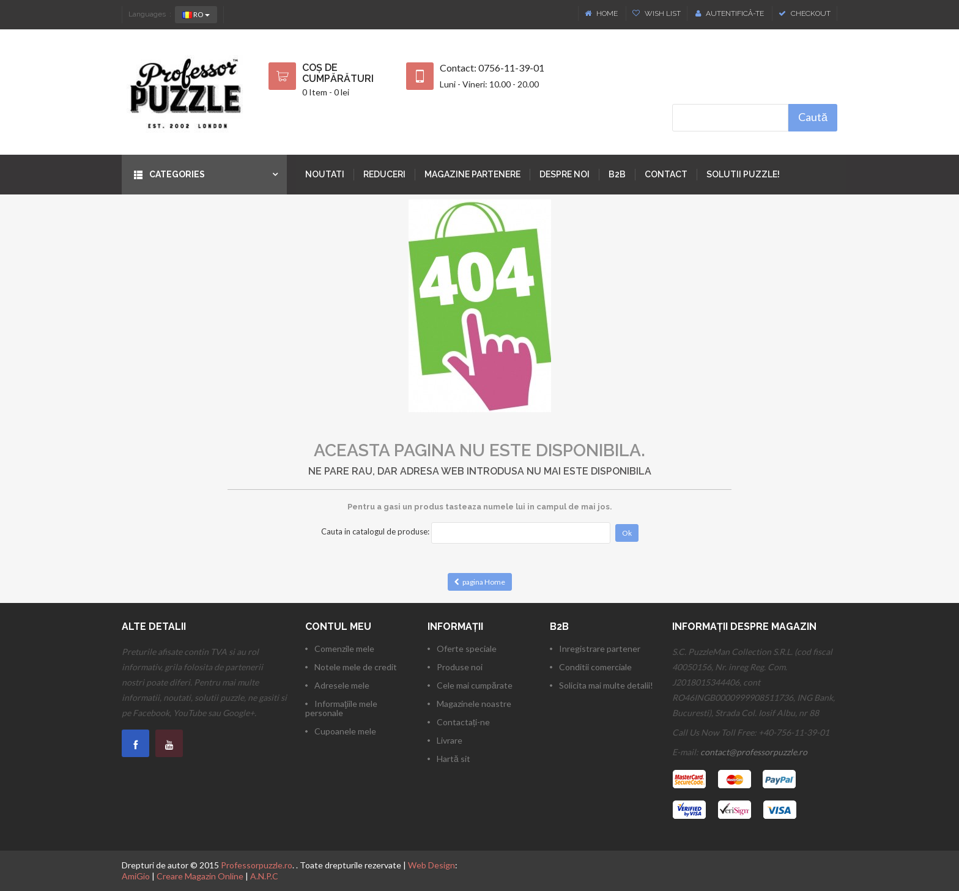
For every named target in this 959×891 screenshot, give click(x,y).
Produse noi (460, 667)
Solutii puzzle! (743, 174)
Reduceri (384, 174)
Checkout (805, 13)
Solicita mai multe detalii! (606, 685)
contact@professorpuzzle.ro (753, 752)
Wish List (656, 13)
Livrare (449, 740)
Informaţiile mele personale (341, 708)
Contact (666, 174)
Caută (813, 117)
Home (602, 13)
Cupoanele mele (345, 731)
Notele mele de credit (355, 667)
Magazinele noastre (474, 703)
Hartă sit (453, 758)
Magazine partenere (472, 174)
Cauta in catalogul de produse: (375, 531)
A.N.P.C (264, 876)
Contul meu (338, 626)
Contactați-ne (463, 722)
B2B (617, 174)
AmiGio (136, 876)
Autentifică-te (730, 13)
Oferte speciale (467, 648)
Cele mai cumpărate (475, 685)
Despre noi (564, 174)
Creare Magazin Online (200, 876)
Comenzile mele (344, 648)
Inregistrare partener (599, 648)
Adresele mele (341, 685)
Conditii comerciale (595, 667)
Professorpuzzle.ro (256, 865)
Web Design (431, 865)
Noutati (324, 174)
